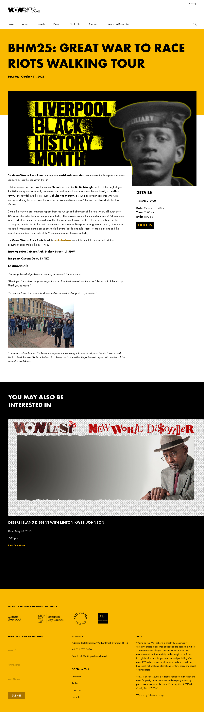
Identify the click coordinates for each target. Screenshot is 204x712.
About (25, 23)
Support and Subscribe (118, 23)
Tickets (145, 225)
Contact (192, 4)
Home (11, 23)
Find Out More (16, 545)
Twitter (75, 682)
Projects (57, 23)
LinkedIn (76, 697)
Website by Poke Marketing (149, 694)
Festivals (41, 23)
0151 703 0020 (84, 649)
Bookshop (93, 23)
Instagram (76, 675)
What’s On (75, 23)
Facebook (77, 689)
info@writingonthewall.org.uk (93, 655)
